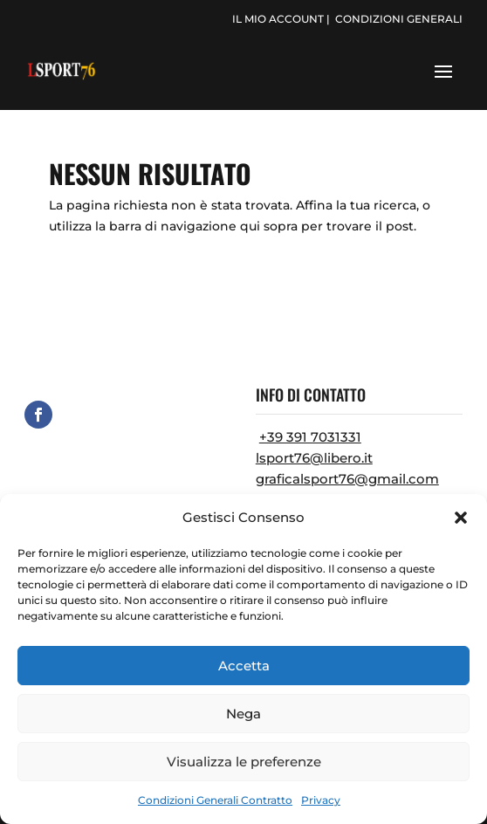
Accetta (244, 665)
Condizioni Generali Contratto (215, 800)
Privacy (320, 800)
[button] (461, 517)
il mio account (278, 18)
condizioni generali (399, 18)
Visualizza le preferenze (244, 761)
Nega (243, 713)
